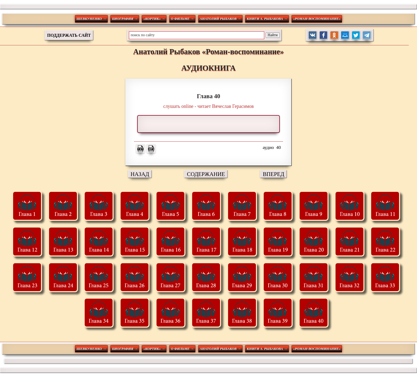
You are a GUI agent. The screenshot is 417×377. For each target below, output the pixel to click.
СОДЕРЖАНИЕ (206, 174)
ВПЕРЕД (273, 174)
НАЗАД (140, 174)
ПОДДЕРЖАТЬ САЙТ (69, 35)
